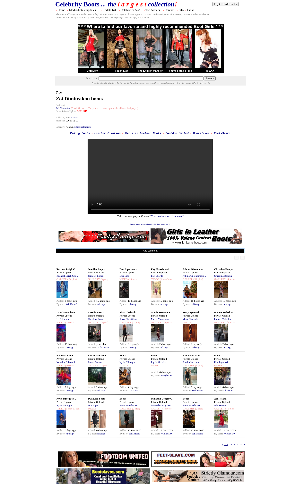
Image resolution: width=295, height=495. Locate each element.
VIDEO (123, 279)
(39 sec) (69, 322)
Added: (60, 300)
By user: (61, 304)
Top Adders (152, 10)
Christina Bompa (223, 275)
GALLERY (62, 279)
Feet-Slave (222, 133)
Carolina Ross (96, 312)
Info (181, 10)
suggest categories (82, 127)
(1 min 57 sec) (72, 408)
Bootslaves (201, 133)
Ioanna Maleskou (223, 319)
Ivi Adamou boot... (66, 312)
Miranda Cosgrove (160, 405)
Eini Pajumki (221, 362)
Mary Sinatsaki (190, 319)
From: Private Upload (66, 111)
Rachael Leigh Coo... (67, 275)
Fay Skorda (157, 275)
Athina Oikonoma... (194, 269)
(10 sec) (69, 365)
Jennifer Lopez (96, 275)
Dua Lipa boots (127, 269)
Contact (169, 10)
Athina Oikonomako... (194, 275)
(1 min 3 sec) (166, 279)
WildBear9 (71, 304)
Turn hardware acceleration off (167, 216)
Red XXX (209, 70)
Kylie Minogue (127, 362)
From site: (60, 120)
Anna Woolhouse (128, 405)
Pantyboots (166, 375)
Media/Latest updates (82, 10)
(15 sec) (132, 279)
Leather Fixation (107, 133)
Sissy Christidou (128, 319)
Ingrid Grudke (158, 362)
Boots (122, 355)
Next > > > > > (233, 444)
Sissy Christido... (128, 312)
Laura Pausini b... (98, 355)
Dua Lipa (124, 275)
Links (190, 10)
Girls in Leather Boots (143, 133)
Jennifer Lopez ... (97, 269)
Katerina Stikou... (66, 355)
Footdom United (177, 133)
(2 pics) (199, 279)
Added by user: (63, 117)
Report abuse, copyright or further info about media (150, 224)
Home (61, 10)
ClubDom (92, 70)
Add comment (150, 250)
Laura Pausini (95, 362)
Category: (61, 127)
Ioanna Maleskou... (224, 312)
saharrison (134, 433)
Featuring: (60, 105)
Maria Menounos (160, 319)
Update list (109, 10)
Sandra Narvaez (192, 355)
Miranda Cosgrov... (161, 398)
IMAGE (187, 322)
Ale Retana (220, 398)
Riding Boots (80, 133)
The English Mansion (150, 70)
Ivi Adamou (62, 319)
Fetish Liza (121, 70)
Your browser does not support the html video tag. (150, 176)
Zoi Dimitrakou (63, 108)
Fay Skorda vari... (161, 269)
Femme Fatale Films (180, 70)
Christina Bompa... (224, 269)
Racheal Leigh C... (66, 269)
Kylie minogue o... (66, 398)
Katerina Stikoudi (65, 362)
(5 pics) (199, 365)
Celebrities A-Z (130, 10)
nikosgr (74, 117)
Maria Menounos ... (162, 312)
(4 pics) (72, 279)
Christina (133, 390)
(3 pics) (104, 279)
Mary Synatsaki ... (193, 312)
